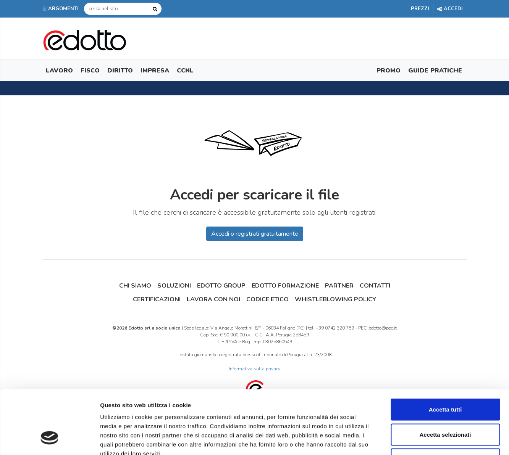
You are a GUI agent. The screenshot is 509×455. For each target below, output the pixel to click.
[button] (61, 8)
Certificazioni (157, 299)
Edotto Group (221, 285)
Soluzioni (174, 285)
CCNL (185, 70)
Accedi (450, 8)
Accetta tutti (445, 355)
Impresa (155, 70)
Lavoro (59, 70)
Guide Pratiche (435, 70)
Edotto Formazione (285, 285)
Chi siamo (135, 285)
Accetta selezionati (445, 380)
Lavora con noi (213, 299)
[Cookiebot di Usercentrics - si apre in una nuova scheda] (49, 440)
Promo (388, 70)
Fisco (90, 70)
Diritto (120, 70)
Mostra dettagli (401, 440)
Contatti (375, 285)
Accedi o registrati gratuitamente (254, 234)
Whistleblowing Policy (335, 299)
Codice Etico (267, 299)
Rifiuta (445, 405)
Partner (339, 285)
